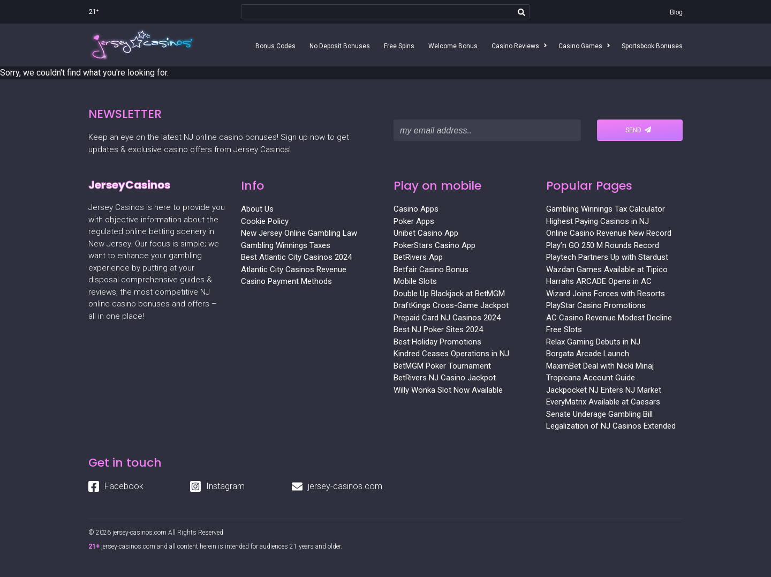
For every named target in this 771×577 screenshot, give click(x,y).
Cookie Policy (265, 221)
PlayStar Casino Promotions (596, 305)
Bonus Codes (275, 46)
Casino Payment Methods (286, 281)
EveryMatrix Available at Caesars (603, 402)
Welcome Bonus (453, 46)
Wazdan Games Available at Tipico (607, 269)
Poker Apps (414, 221)
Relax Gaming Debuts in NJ (593, 342)
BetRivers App (418, 257)
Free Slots (564, 329)
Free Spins (399, 46)
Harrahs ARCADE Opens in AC (599, 281)
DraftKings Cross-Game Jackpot (451, 305)
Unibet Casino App (426, 233)
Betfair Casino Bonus (431, 269)
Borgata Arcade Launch (587, 353)
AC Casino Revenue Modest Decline (609, 318)
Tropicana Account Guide (590, 378)
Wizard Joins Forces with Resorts (605, 293)
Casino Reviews (515, 46)
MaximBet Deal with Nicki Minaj (600, 366)
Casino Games (580, 46)
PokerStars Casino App (434, 245)
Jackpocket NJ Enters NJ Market (603, 390)
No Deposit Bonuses (339, 46)
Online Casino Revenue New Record (608, 233)
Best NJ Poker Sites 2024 (438, 329)
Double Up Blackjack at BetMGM (449, 293)
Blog (676, 12)
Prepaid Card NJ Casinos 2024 (447, 318)
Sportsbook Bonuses (652, 46)
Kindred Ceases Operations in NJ (451, 353)
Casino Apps (416, 209)
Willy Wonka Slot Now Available (448, 390)
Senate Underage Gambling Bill (599, 414)
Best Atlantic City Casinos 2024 (296, 257)
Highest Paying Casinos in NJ (597, 221)
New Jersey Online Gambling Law (299, 233)
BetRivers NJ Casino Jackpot (445, 378)
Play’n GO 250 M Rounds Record (602, 245)
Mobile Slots (415, 281)
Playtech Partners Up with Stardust (607, 257)
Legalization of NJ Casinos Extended (611, 426)
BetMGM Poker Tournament (442, 366)
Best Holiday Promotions (437, 342)
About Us (257, 209)
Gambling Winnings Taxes (285, 245)
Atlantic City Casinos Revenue (293, 269)
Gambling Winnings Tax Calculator (605, 209)
